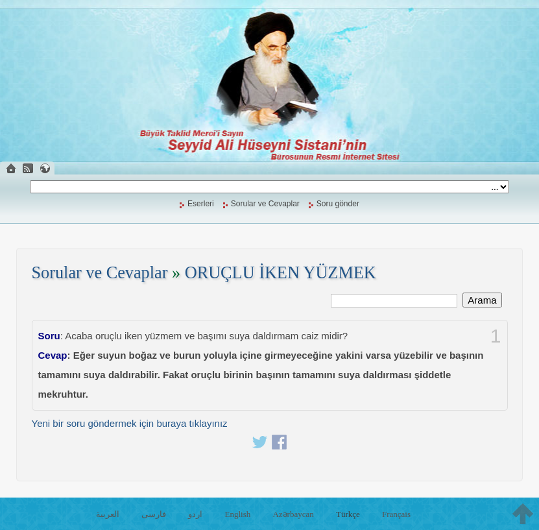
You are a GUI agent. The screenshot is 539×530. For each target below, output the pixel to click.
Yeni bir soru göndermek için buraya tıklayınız (130, 423)
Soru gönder (338, 203)
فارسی (153, 514)
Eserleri (200, 203)
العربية (107, 514)
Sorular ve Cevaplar (265, 203)
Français (396, 514)
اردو (195, 514)
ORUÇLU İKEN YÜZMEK (280, 272)
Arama (482, 300)
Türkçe (348, 514)
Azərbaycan (292, 514)
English (238, 514)
